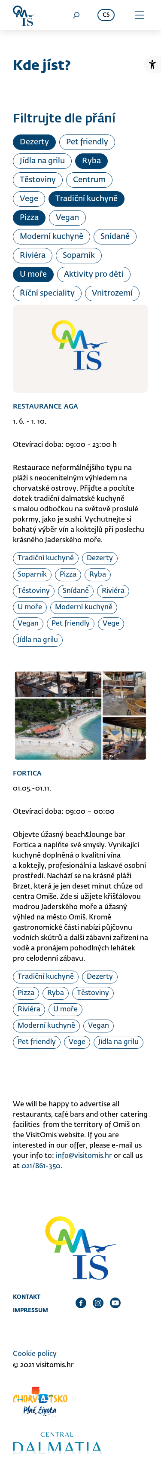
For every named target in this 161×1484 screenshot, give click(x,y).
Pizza (29, 218)
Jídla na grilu (42, 161)
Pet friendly (87, 142)
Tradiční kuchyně (86, 199)
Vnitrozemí (112, 293)
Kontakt (26, 1297)
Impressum (30, 1310)
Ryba (91, 161)
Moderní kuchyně (51, 237)
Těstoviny (38, 180)
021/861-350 (41, 1166)
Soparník (79, 256)
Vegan (67, 218)
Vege (29, 199)
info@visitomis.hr (84, 1156)
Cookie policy (35, 1354)
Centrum (89, 180)
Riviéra (33, 256)
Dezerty (34, 142)
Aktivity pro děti (94, 274)
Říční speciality (47, 293)
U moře (33, 274)
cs (106, 15)
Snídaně (115, 237)
